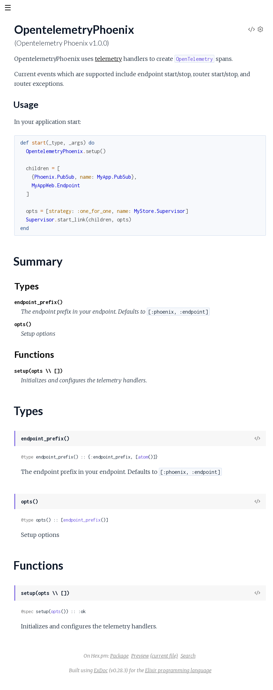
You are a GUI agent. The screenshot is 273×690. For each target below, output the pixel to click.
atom (143, 457)
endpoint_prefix (82, 520)
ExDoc (101, 670)
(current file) (164, 656)
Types (26, 286)
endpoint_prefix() (38, 302)
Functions (34, 354)
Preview (140, 656)
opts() (22, 324)
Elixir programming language (178, 670)
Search (188, 656)
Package (119, 656)
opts (56, 611)
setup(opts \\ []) (38, 371)
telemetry (108, 58)
